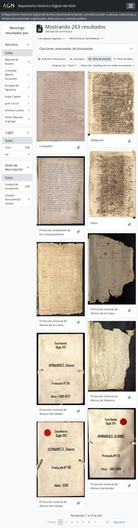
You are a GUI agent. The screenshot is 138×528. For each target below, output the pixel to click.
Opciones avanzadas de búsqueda (66, 48)
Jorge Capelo (17, 97)
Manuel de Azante (17, 62)
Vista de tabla (123, 58)
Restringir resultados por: (17, 30)
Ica (17, 155)
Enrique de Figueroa (17, 87)
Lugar (9, 132)
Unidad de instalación (17, 186)
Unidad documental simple (17, 199)
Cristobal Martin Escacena (17, 75)
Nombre (11, 44)
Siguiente (119, 522)
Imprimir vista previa (51, 58)
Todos (9, 53)
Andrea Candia (17, 111)
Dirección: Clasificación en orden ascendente (106, 65)
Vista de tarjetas (100, 58)
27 (107, 522)
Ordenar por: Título (63, 65)
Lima (17, 148)
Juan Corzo (17, 104)
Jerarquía (77, 58)
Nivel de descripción (14, 167)
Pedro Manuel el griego (17, 119)
